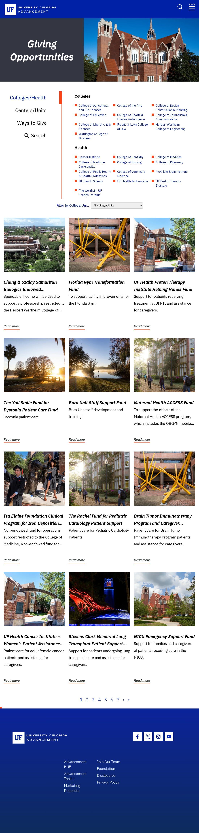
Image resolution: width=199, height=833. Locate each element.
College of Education (92, 115)
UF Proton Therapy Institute (168, 183)
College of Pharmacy (169, 162)
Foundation (106, 768)
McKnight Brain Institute (172, 171)
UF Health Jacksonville (132, 181)
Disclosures (106, 775)
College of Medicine (169, 157)
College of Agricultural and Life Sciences (94, 108)
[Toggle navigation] (191, 6)
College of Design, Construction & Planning (171, 108)
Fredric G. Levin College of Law (132, 127)
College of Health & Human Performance (131, 117)
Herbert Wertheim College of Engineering (170, 127)
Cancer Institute (89, 157)
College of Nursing (129, 162)
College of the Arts (129, 105)
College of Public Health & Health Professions (95, 174)
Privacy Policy (108, 782)
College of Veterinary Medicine (131, 174)
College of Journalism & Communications (171, 117)
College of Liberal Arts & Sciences (95, 127)
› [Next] (123, 700)
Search (35, 135)
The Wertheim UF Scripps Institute (90, 193)
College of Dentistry (130, 157)
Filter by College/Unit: (72, 205)
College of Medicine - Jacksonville (93, 164)
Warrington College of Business (93, 136)
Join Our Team (108, 761)
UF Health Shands (91, 181)
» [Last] (129, 700)
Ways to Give (32, 122)
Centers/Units (31, 110)
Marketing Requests (72, 788)
